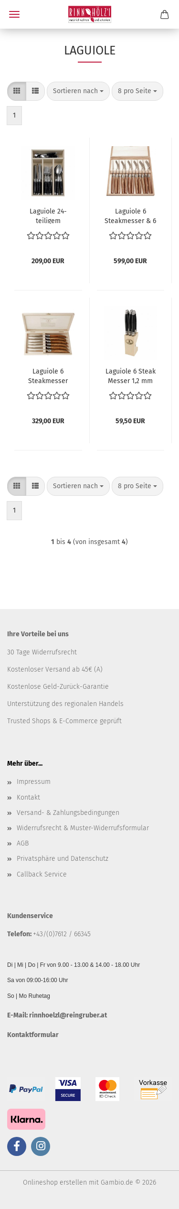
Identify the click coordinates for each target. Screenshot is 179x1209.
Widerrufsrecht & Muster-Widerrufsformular (83, 828)
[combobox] (78, 91)
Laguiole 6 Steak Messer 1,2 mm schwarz (130, 375)
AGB (23, 843)
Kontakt (28, 797)
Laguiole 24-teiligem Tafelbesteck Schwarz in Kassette (48, 215)
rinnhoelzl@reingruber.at (68, 1015)
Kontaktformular (33, 1035)
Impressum (34, 782)
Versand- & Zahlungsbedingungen (68, 813)
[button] (16, 91)
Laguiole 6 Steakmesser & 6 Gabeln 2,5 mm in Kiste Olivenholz (130, 215)
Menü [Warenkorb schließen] (14, 14)
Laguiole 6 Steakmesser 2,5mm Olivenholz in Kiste (48, 375)
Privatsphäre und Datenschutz (62, 859)
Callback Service (42, 874)
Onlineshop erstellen (55, 1182)
